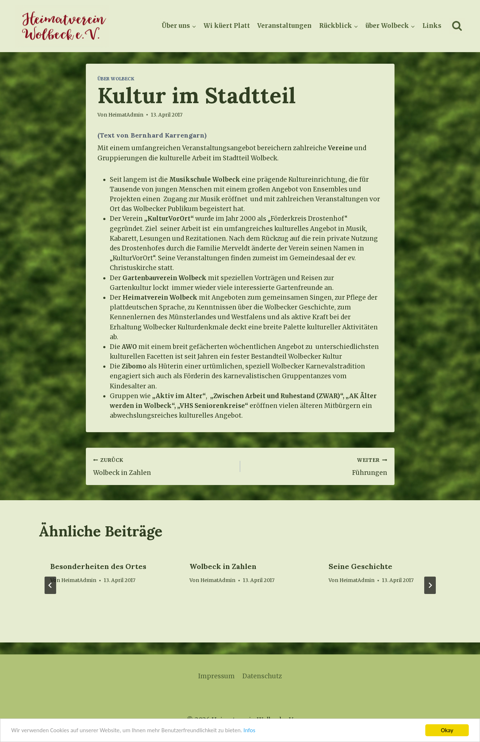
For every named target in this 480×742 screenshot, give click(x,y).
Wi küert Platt (227, 26)
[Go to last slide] (50, 585)
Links (431, 26)
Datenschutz (262, 676)
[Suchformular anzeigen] (457, 26)
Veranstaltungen (284, 26)
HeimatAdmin (78, 580)
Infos (256, 730)
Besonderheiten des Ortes (98, 566)
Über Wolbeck (116, 78)
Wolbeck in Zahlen (163, 466)
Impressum (216, 676)
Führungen (316, 466)
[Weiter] (430, 585)
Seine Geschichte (360, 566)
